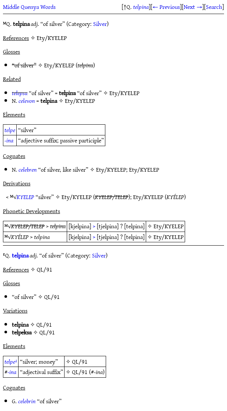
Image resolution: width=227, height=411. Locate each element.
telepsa (19, 93)
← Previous (166, 6)
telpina (141, 6)
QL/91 (52, 297)
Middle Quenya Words (29, 6)
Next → (193, 6)
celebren (28, 169)
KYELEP (25, 197)
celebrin (27, 401)
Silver (100, 23)
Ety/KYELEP (59, 65)
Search (214, 6)
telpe (9, 130)
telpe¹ (10, 361)
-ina (8, 140)
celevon (27, 100)
